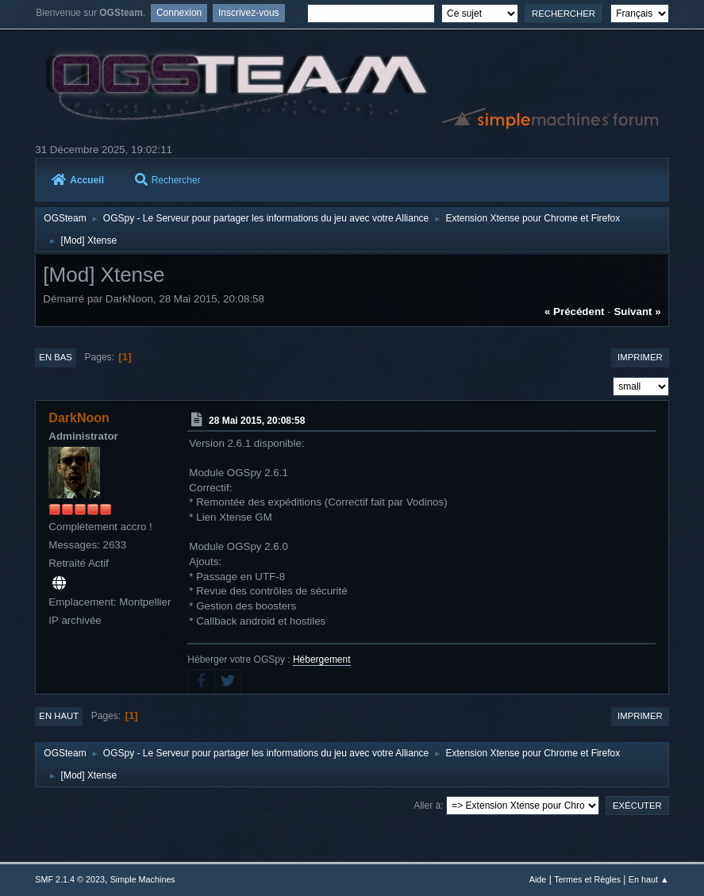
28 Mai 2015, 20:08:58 (257, 420)
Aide (538, 879)
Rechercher (168, 180)
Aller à (427, 805)
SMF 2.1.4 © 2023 (70, 879)
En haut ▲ (649, 879)
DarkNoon (78, 418)
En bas (55, 357)
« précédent (574, 311)
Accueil (78, 180)
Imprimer (640, 357)
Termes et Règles (587, 879)
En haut (59, 716)
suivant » (637, 311)
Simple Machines (142, 879)
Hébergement (322, 659)
